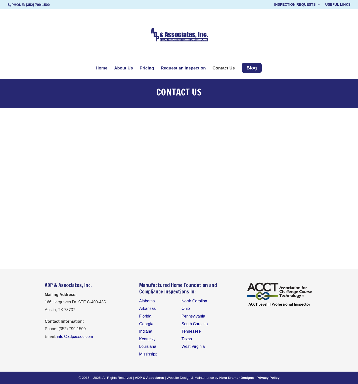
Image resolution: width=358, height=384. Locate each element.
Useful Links (338, 4)
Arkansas (147, 308)
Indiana (145, 331)
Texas (186, 339)
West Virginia (193, 346)
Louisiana (147, 346)
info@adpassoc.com (75, 336)
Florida (145, 316)
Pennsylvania (193, 316)
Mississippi (148, 354)
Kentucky (147, 339)
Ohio (185, 308)
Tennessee (191, 331)
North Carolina (194, 301)
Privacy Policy (268, 378)
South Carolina (194, 324)
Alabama (147, 301)
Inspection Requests (294, 4)
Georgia (146, 324)
